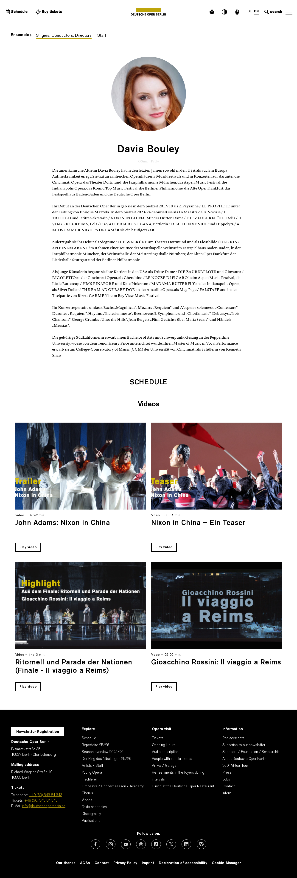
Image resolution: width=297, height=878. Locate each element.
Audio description (165, 752)
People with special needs (172, 759)
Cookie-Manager (226, 863)
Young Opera (92, 773)
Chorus (87, 793)
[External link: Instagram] (110, 844)
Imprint (148, 863)
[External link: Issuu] (201, 844)
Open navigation (289, 12)
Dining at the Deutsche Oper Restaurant (183, 786)
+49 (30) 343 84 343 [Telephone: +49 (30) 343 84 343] (45, 795)
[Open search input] (272, 11)
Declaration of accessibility (183, 863)
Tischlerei (89, 779)
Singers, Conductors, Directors (64, 35)
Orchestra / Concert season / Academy (113, 786)
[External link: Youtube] (125, 844)
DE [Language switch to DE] (250, 11)
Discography (91, 814)
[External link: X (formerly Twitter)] (171, 844)
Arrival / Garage (164, 766)
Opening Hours (163, 745)
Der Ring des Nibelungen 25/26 (106, 759)
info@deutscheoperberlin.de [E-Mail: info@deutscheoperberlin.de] (43, 806)
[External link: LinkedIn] (186, 844)
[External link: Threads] (141, 844)
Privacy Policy (125, 863)
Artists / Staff (92, 766)
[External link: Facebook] (95, 844)
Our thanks (66, 863)
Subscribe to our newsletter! (244, 745)
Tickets (157, 738)
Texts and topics (94, 807)
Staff (101, 35)
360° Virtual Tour (235, 766)
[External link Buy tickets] (48, 12)
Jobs (226, 779)
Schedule (89, 738)
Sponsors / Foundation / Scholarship (251, 752)
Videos (87, 800)
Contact (228, 786)
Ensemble (21, 35)
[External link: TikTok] (156, 844)
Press (227, 773)
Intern (226, 793)
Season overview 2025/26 (102, 752)
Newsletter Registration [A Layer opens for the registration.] (37, 732)
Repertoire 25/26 (95, 745)
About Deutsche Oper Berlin (244, 759)
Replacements (233, 738)
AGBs (85, 863)
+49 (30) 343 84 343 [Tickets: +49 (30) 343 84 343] (41, 801)
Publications (91, 821)
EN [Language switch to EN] (256, 11)
